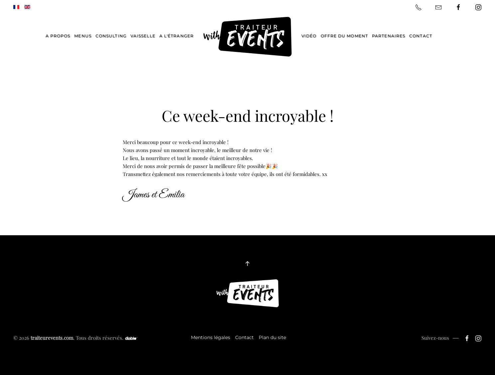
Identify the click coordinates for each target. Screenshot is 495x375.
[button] (247, 264)
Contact (420, 35)
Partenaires (388, 35)
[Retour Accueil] (247, 37)
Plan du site (271, 337)
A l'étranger (176, 35)
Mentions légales (210, 337)
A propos (58, 35)
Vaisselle (142, 35)
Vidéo (309, 35)
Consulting (110, 35)
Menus (82, 35)
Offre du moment (344, 35)
